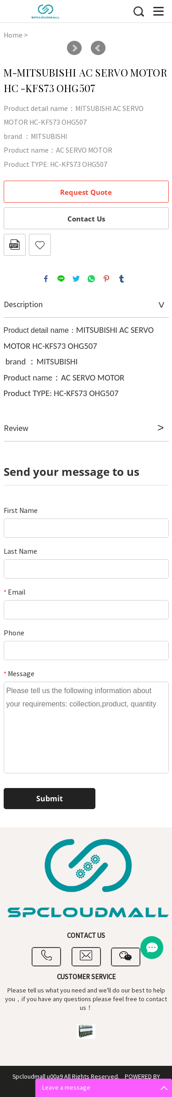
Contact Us (86, 218)
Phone (14, 633)
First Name (21, 510)
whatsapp (91, 278)
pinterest (106, 278)
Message (19, 673)
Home (13, 35)
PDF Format (15, 245)
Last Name (20, 551)
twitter (76, 278)
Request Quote (86, 192)
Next (74, 48)
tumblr (121, 278)
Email (15, 592)
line (61, 278)
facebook (45, 278)
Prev (98, 48)
